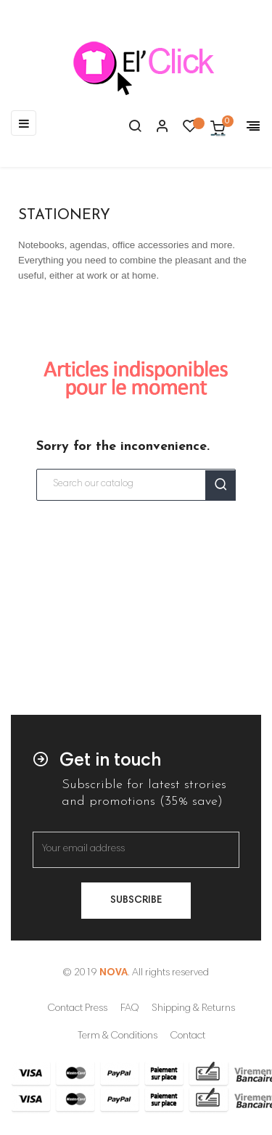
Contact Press (77, 1009)
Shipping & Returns (193, 1009)
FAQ (129, 1009)
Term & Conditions (117, 1036)
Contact (187, 1036)
